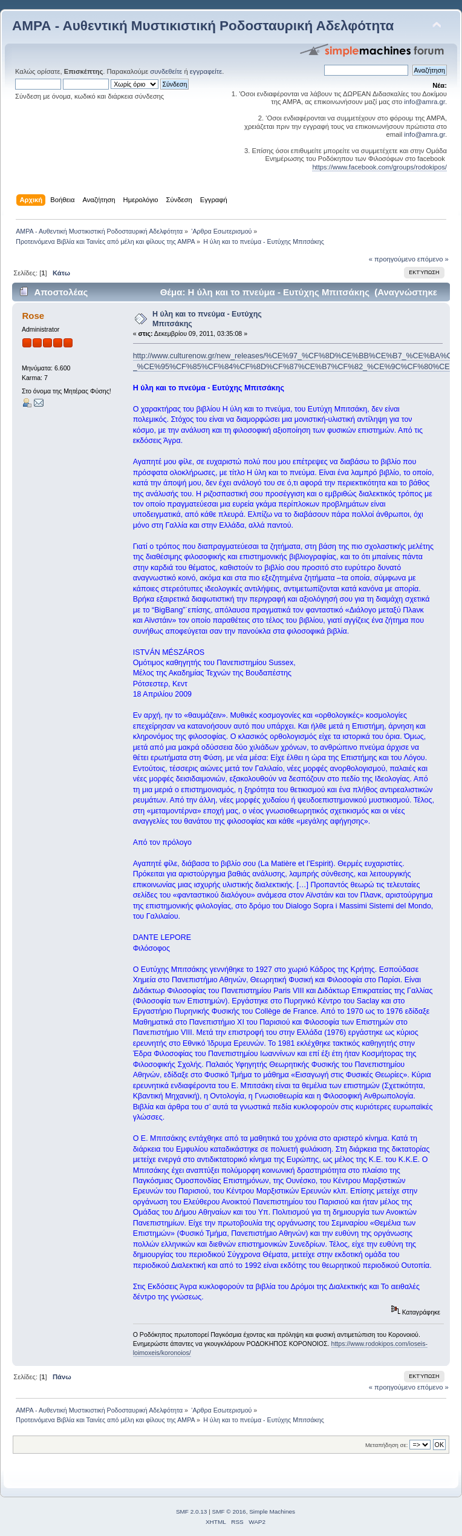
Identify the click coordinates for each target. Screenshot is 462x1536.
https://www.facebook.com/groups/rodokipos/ (379, 167)
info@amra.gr (424, 101)
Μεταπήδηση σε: (386, 1445)
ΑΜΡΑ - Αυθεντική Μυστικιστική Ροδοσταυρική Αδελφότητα (203, 25)
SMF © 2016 (229, 1511)
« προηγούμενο (392, 259)
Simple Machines (272, 1511)
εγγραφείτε (206, 71)
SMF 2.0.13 (191, 1511)
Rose (33, 315)
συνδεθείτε (166, 71)
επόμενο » (433, 259)
